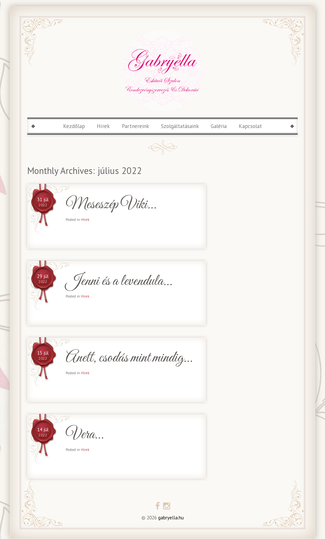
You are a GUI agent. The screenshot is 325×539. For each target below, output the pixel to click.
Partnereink (135, 126)
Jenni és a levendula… (119, 281)
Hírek (103, 126)
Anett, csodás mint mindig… (129, 358)
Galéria (219, 126)
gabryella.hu (170, 518)
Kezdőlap (74, 126)
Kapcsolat (250, 126)
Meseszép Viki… (111, 205)
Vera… (84, 435)
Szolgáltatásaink (180, 126)
